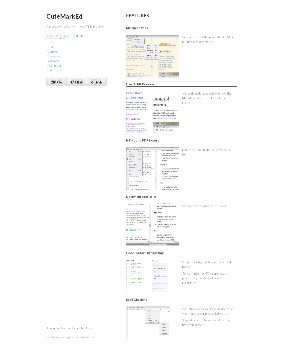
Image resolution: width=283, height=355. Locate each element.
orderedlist (91, 337)
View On (96, 81)
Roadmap (52, 61)
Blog (49, 70)
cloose (89, 328)
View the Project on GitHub (76, 37)
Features (52, 51)
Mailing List (53, 65)
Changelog (53, 56)
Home (50, 47)
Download (56, 81)
